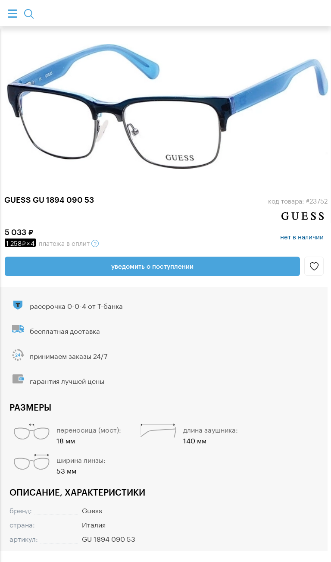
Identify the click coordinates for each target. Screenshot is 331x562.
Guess (92, 509)
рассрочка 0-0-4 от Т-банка (76, 305)
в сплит (52, 242)
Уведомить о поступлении (152, 266)
